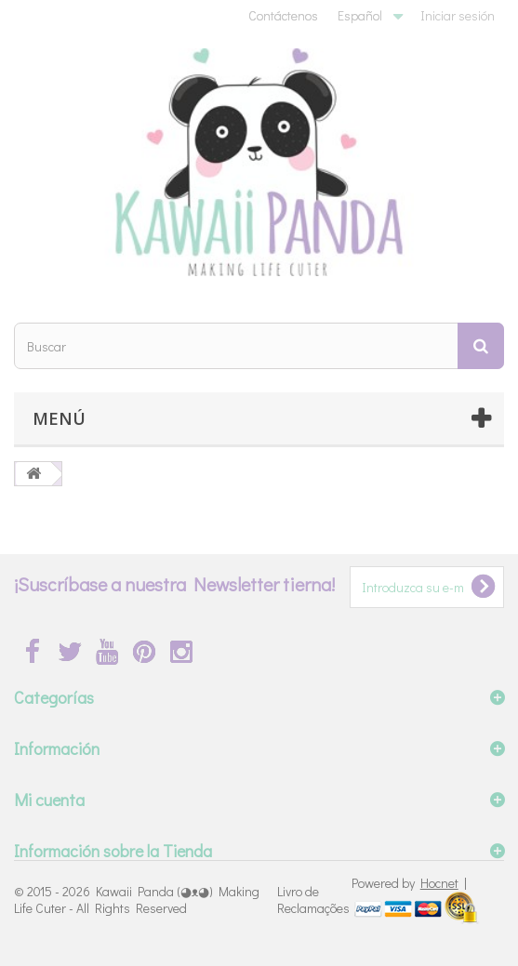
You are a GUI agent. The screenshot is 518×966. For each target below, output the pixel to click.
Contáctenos (283, 15)
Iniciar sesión (457, 15)
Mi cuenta (49, 799)
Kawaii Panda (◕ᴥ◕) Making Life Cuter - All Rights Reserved (136, 899)
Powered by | (409, 883)
